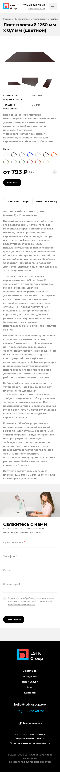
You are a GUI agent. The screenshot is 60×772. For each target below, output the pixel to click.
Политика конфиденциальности (30, 743)
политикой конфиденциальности (30, 603)
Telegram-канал (30, 723)
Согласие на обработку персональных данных (30, 736)
